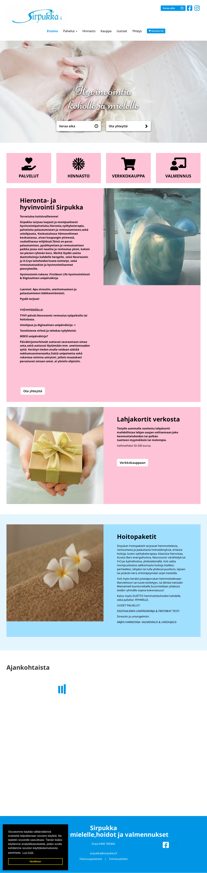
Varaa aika (173, 8)
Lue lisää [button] (27, 852)
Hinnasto (88, 31)
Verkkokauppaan (132, 463)
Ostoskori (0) (156, 30)
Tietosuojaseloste (90, 860)
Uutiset (122, 31)
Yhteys (137, 31)
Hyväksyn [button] (35, 861)
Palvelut (70, 31)
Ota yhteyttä (118, 126)
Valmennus (178, 176)
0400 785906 (107, 845)
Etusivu (52, 31)
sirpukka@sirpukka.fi (103, 855)
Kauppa (106, 31)
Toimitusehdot (118, 860)
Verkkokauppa (128, 176)
